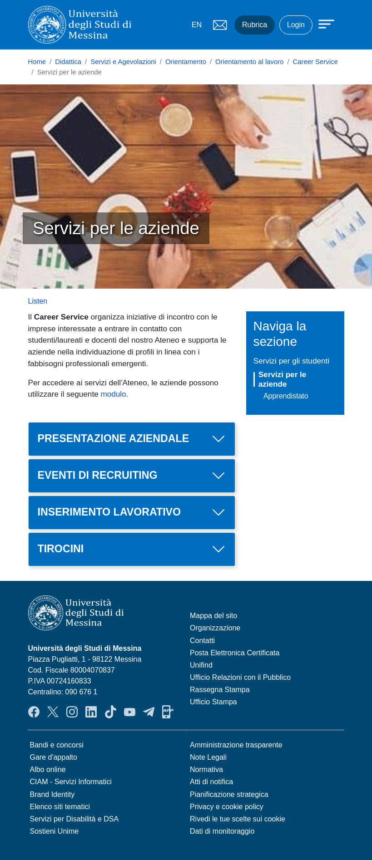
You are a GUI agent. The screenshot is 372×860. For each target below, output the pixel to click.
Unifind (201, 665)
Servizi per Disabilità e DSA (74, 819)
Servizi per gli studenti (291, 360)
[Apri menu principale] (322, 23)
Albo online (48, 769)
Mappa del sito (213, 615)
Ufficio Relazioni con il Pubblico (240, 677)
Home (37, 61)
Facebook (34, 711)
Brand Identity (52, 794)
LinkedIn (91, 711)
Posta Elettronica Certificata (234, 653)
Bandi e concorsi (57, 745)
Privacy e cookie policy (226, 807)
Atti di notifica (211, 782)
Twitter (53, 711)
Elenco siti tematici (60, 807)
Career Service (315, 61)
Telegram (148, 711)
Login (296, 25)
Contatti (202, 640)
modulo (113, 393)
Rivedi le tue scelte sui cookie (237, 819)
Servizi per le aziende (282, 379)
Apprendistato (285, 396)
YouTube (129, 711)
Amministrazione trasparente (236, 745)
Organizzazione (215, 628)
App (168, 711)
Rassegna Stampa (220, 689)
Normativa (206, 769)
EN (197, 25)
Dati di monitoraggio (222, 831)
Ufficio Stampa (213, 702)
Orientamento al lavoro (249, 61)
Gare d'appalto (53, 757)
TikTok (110, 711)
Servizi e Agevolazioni (123, 61)
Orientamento (185, 61)
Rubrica (254, 25)
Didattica (68, 61)
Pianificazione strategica (229, 794)
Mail (220, 24)
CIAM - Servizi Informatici (71, 782)
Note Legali (208, 757)
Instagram (72, 711)
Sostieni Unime (54, 831)
